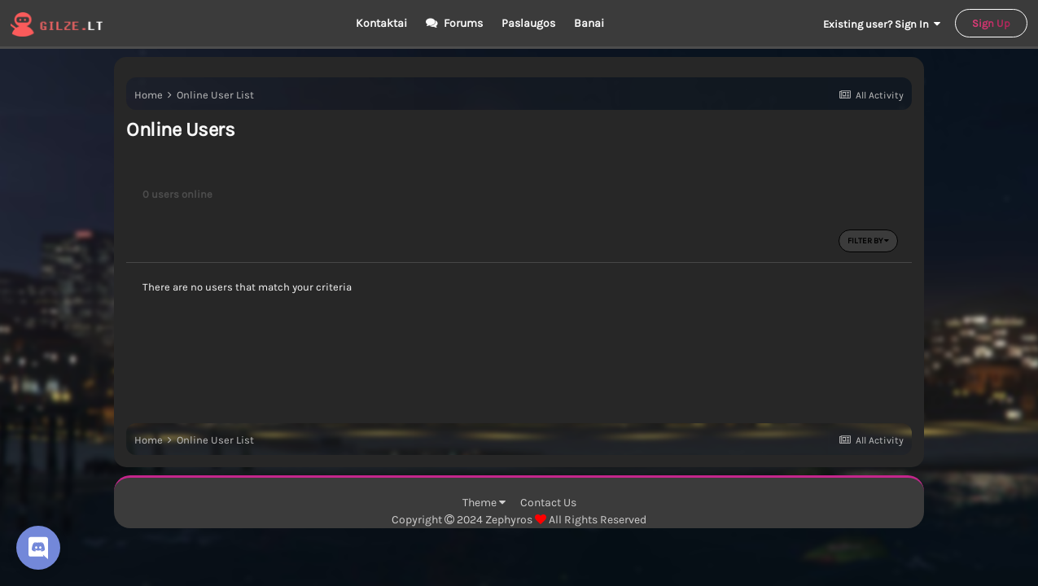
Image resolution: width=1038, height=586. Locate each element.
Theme (484, 502)
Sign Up (991, 23)
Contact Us (548, 502)
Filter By (868, 241)
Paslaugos (528, 23)
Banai (589, 23)
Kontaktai (381, 23)
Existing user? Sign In (881, 24)
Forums (462, 23)
